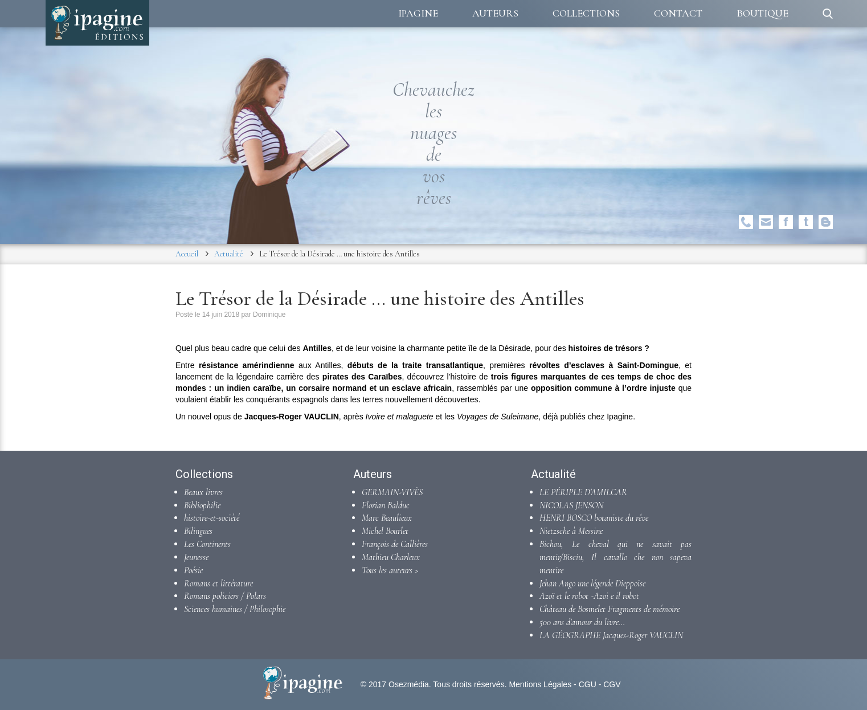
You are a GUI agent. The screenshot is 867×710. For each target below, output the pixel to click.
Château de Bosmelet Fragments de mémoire (609, 609)
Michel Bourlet (385, 531)
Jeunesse (196, 557)
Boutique (762, 13)
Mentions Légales (540, 684)
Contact (678, 13)
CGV (611, 684)
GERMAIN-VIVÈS (392, 492)
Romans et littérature (218, 583)
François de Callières (395, 544)
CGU (587, 684)
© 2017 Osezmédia (395, 684)
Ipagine (418, 13)
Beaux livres (203, 492)
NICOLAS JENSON (571, 505)
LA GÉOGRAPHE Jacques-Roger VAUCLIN (611, 635)
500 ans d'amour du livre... (582, 622)
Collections (586, 13)
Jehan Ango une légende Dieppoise (592, 583)
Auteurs (495, 13)
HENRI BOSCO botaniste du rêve (593, 518)
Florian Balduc (386, 505)
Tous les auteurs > (390, 570)
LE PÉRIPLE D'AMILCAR (583, 492)
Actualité (228, 254)
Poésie (193, 570)
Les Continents (207, 544)
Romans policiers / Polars (225, 596)
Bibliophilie (202, 505)
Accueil (186, 254)
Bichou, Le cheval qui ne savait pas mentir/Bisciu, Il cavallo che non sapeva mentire (615, 557)
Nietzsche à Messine (571, 531)
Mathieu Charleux (391, 557)
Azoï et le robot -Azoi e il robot (589, 596)
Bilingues (198, 531)
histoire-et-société (211, 518)
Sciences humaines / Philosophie (234, 609)
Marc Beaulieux (387, 518)
